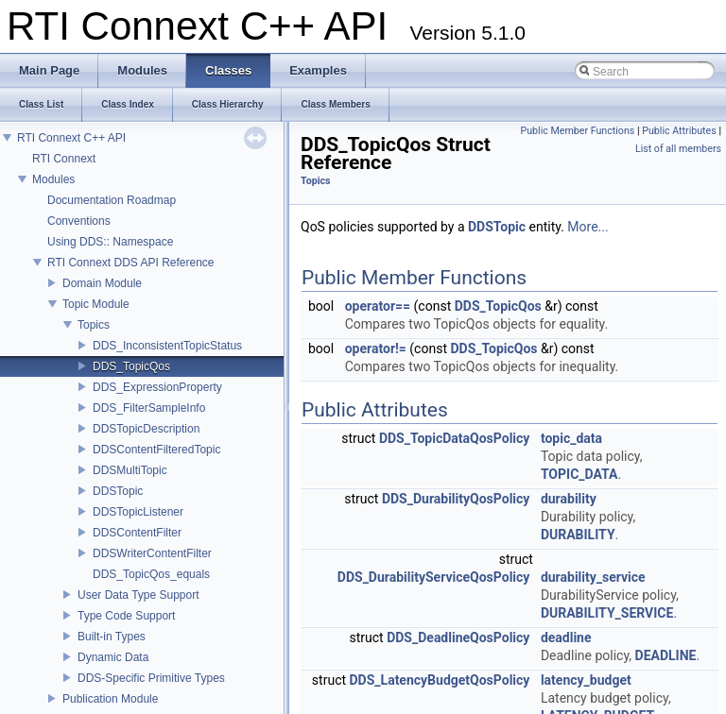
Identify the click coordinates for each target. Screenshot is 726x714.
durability (568, 498)
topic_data (571, 438)
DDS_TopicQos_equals (151, 574)
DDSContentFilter (137, 532)
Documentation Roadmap (111, 200)
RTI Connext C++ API (71, 137)
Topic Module (96, 304)
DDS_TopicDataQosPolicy (454, 438)
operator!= (375, 348)
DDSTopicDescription (146, 428)
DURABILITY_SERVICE (607, 612)
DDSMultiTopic (130, 470)
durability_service (593, 577)
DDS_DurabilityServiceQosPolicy (433, 577)
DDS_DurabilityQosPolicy (456, 498)
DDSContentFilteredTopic (156, 449)
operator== (377, 306)
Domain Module (102, 283)
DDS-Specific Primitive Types (151, 678)
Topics (94, 325)
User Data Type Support (138, 595)
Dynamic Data (113, 657)
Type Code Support (126, 615)
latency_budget (586, 680)
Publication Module (110, 699)
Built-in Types (112, 636)
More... (587, 226)
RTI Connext (63, 158)
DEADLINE (666, 655)
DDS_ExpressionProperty (157, 387)
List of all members (678, 149)
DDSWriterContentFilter (152, 553)
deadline (566, 637)
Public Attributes (679, 131)
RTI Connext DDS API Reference (131, 262)
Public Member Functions (578, 131)
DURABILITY (578, 534)
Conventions (79, 221)
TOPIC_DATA (579, 474)
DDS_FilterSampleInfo (149, 408)
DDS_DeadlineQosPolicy (458, 637)
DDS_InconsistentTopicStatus (167, 345)
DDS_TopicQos (131, 366)
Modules (53, 179)
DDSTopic (118, 491)
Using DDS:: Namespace (110, 241)
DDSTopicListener (138, 511)
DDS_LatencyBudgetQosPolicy (440, 680)
